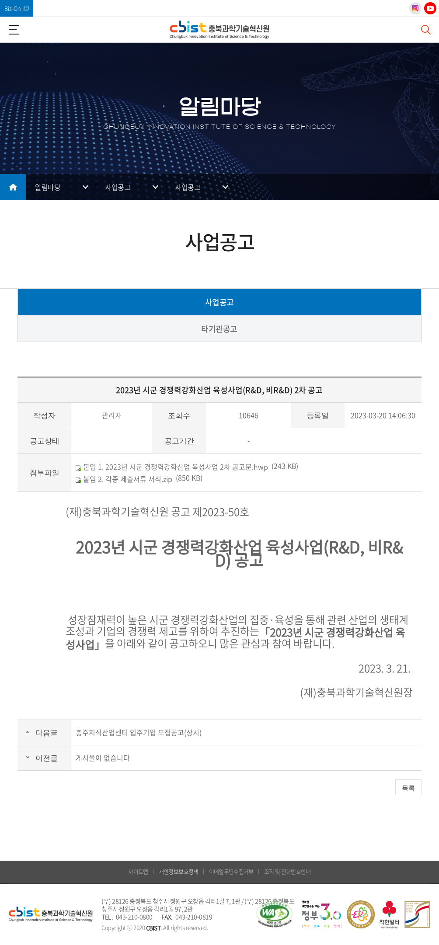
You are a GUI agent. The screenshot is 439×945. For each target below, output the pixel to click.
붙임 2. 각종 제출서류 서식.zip (124, 479)
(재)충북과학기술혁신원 (219, 30)
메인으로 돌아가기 (13, 187)
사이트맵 (138, 871)
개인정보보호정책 (179, 871)
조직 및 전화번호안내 (287, 871)
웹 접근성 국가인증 (274, 914)
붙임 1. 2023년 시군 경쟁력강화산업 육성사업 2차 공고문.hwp (172, 466)
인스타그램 (415, 8)
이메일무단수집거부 (231, 871)
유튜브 (430, 8)
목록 (408, 787)
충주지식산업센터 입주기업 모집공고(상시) (139, 732)
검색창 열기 (426, 30)
